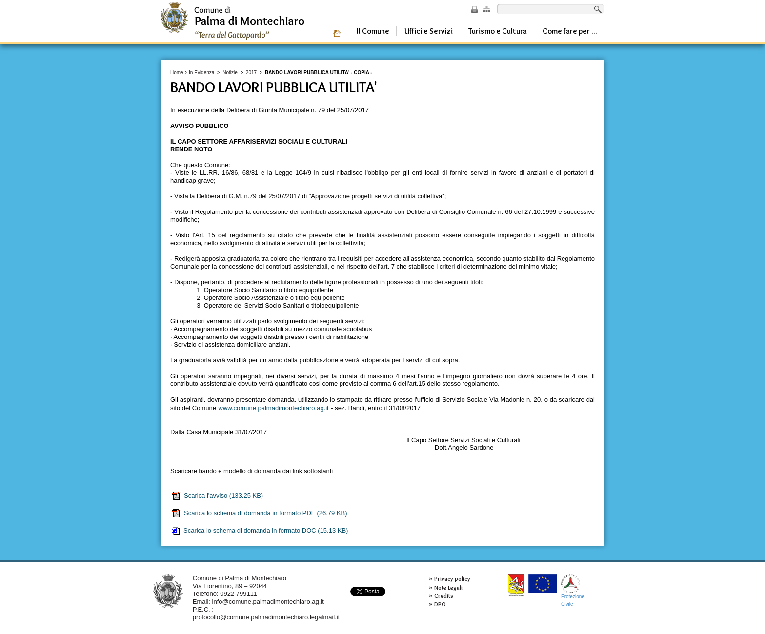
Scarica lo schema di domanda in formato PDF (259, 513)
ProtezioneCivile (572, 590)
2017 (251, 72)
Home (176, 72)
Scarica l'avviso (217, 496)
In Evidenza (201, 72)
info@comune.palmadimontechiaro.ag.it (268, 601)
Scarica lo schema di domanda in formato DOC (259, 531)
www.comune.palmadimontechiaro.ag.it (274, 408)
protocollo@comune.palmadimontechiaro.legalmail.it (266, 617)
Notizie (230, 72)
